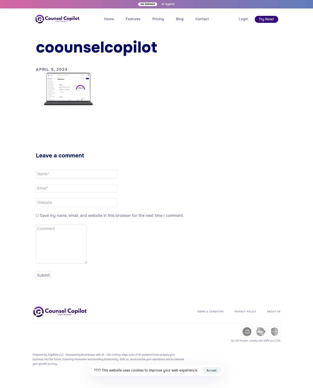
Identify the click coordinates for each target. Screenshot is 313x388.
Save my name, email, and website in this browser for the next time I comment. (112, 215)
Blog (179, 19)
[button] (243, 19)
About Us (273, 311)
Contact (202, 19)
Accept (211, 370)
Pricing (158, 19)
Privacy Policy (245, 311)
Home (109, 19)
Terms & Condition (210, 311)
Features (133, 19)
